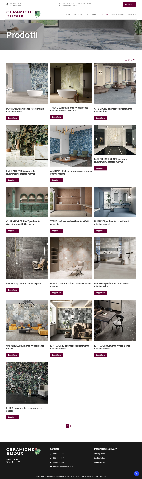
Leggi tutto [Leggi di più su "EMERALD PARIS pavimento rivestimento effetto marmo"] (12, 180)
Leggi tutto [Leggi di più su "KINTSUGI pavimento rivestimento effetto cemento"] (100, 355)
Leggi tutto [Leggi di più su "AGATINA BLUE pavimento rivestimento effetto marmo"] (56, 180)
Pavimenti (78, 14)
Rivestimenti (92, 14)
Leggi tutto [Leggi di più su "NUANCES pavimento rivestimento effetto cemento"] (100, 230)
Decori (105, 14)
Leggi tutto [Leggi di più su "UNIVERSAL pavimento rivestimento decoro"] (12, 355)
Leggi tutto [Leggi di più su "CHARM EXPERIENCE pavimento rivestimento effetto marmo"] (12, 230)
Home (68, 14)
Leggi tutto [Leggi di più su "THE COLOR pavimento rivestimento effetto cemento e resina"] (56, 117)
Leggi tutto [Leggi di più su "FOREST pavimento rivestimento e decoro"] (12, 417)
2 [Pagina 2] (70, 426)
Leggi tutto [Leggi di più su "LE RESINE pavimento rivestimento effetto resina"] (100, 293)
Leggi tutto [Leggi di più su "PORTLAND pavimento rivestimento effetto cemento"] (12, 118)
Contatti (132, 14)
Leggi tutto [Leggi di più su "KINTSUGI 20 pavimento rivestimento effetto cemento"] (56, 355)
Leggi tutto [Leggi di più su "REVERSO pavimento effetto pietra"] (12, 290)
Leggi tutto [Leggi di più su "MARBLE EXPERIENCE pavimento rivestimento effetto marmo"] (100, 168)
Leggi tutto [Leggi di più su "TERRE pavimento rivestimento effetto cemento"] (56, 230)
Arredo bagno (117, 14)
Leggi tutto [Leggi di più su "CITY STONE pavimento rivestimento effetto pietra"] (100, 118)
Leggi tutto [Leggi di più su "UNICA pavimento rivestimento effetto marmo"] (56, 293)
